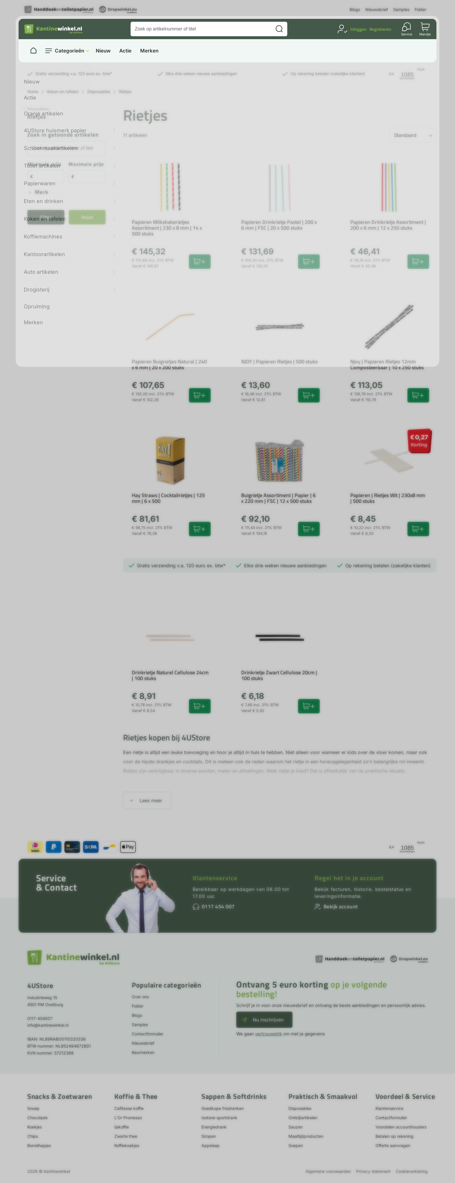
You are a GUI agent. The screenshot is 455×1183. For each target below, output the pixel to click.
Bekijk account (341, 906)
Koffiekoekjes (126, 1145)
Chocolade (37, 1117)
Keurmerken (143, 1052)
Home (32, 91)
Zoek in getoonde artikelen (63, 135)
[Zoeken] (279, 29)
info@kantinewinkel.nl (47, 1025)
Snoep (33, 1108)
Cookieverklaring (412, 1171)
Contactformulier (147, 1033)
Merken (149, 50)
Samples (401, 9)
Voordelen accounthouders (401, 1126)
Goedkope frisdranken (222, 1108)
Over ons (140, 996)
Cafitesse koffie (129, 1108)
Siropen (208, 1136)
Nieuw (103, 50)
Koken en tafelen (63, 91)
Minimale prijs (44, 164)
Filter (45, 217)
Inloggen (358, 29)
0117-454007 (40, 1018)
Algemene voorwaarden (328, 1171)
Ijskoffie (121, 1126)
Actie (125, 50)
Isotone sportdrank (219, 1117)
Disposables (98, 91)
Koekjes (34, 1126)
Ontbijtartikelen (302, 1117)
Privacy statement (373, 1171)
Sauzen (295, 1126)
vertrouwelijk (268, 1034)
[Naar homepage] (33, 51)
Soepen (295, 1145)
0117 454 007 (218, 906)
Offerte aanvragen (392, 1145)
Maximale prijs (86, 164)
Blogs (355, 9)
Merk (41, 192)
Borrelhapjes (39, 1145)
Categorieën (69, 51)
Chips (32, 1136)
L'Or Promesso (128, 1117)
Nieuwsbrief (376, 9)
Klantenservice (215, 878)
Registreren (380, 29)
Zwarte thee (125, 1136)
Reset (87, 217)
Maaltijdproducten (305, 1136)
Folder (420, 9)
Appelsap (210, 1145)
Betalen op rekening (394, 1136)
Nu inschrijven (268, 1020)
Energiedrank (214, 1126)
